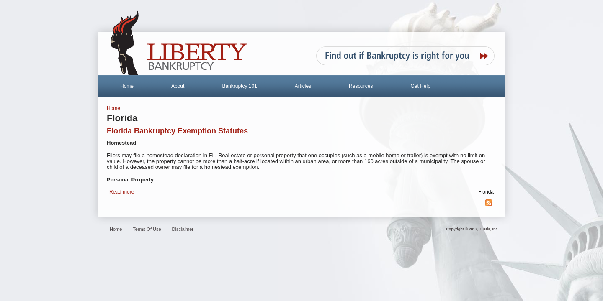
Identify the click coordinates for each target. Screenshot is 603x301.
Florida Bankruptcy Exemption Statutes (177, 131)
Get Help (420, 86)
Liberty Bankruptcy (179, 43)
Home (127, 86)
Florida (486, 192)
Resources (361, 86)
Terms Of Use (147, 229)
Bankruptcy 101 (239, 86)
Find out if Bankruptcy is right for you (405, 55)
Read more (121, 192)
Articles (303, 86)
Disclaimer (182, 229)
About (177, 86)
